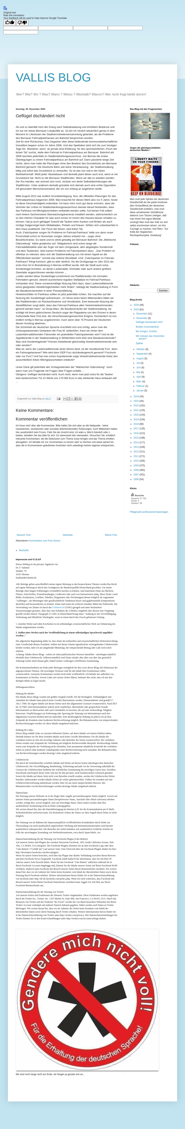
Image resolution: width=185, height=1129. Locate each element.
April (139, 376)
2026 (137, 305)
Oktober (140, 349)
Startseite (68, 535)
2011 (137, 456)
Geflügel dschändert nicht (149, 322)
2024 (137, 396)
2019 (137, 419)
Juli (138, 363)
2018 (137, 424)
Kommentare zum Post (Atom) (44, 540)
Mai (138, 372)
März (139, 381)
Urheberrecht (58, 607)
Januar (140, 390)
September (142, 353)
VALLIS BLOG (53, 77)
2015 (137, 437)
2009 (137, 465)
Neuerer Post (24, 535)
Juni (138, 367)
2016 (137, 433)
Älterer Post (111, 535)
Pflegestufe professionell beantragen (149, 512)
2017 (137, 428)
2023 (137, 401)
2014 (137, 442)
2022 (137, 405)
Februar (140, 386)
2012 (137, 451)
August (140, 358)
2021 (137, 410)
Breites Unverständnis (147, 326)
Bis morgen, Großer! (146, 331)
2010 (137, 460)
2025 (137, 309)
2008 (137, 470)
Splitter (139, 343)
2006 (137, 479)
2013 (137, 447)
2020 (137, 414)
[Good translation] (9, 22)
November (142, 318)
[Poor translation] (22, 22)
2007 (137, 474)
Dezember (142, 313)
